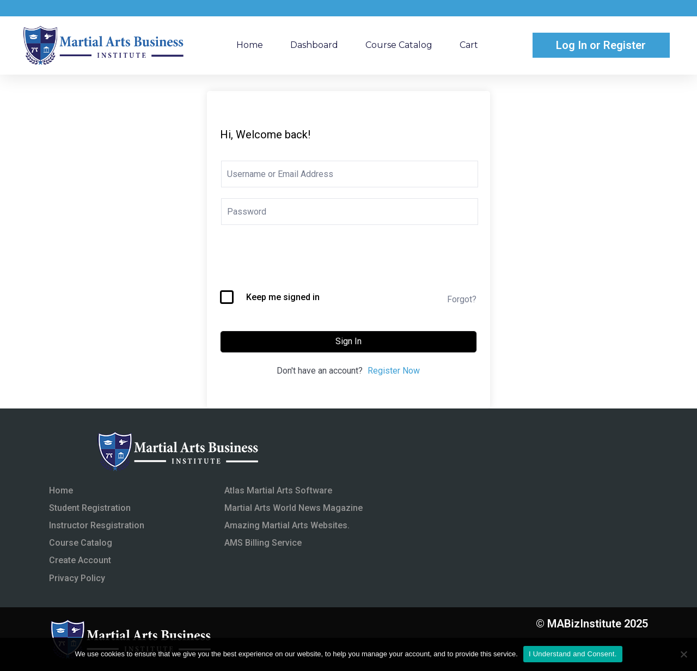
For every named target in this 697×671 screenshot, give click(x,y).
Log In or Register (601, 45)
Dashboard (314, 45)
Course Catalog (398, 45)
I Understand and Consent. (573, 654)
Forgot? (461, 299)
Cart (469, 45)
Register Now (394, 370)
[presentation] (303, 263)
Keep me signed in (283, 297)
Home (249, 45)
